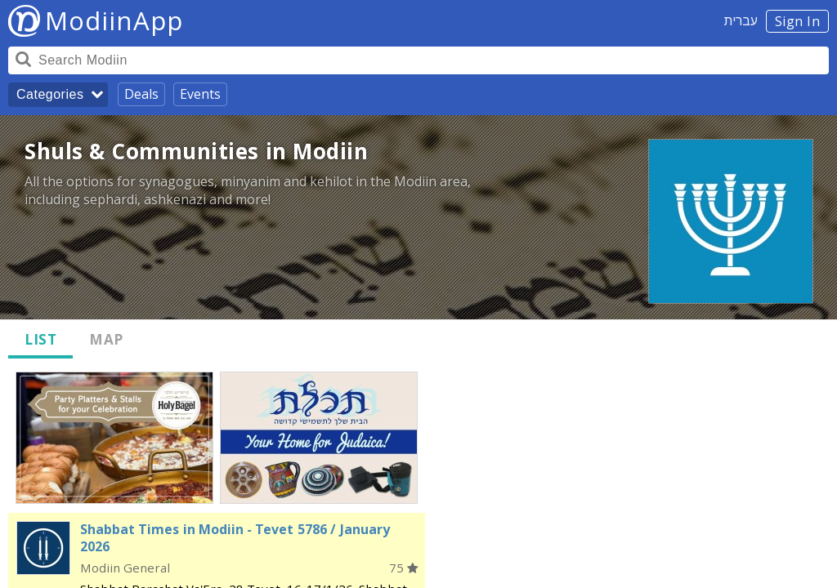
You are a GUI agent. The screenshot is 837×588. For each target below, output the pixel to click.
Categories (49, 94)
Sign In (798, 21)
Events (200, 94)
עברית (741, 20)
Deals (141, 94)
